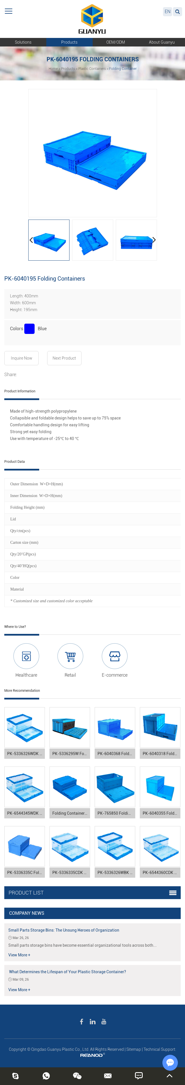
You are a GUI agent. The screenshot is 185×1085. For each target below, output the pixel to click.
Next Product (64, 358)
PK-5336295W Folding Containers (71, 753)
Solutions (23, 42)
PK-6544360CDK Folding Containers (161, 872)
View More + (19, 955)
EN (167, 11)
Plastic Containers (92, 69)
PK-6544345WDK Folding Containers (26, 813)
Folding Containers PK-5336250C (71, 813)
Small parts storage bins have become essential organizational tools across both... (82, 945)
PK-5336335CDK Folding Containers (71, 872)
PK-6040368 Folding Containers (116, 753)
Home (53, 69)
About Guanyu (162, 42)
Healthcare (26, 675)
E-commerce (115, 675)
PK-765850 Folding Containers (116, 813)
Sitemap (133, 1049)
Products (69, 42)
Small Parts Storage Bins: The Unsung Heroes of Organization (63, 930)
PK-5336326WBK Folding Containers (116, 872)
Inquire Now (21, 358)
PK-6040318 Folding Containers (161, 753)
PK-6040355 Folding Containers (161, 813)
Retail (70, 675)
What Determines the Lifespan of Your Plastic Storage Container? (67, 972)
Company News (26, 913)
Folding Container (123, 69)
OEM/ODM (115, 42)
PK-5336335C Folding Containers (26, 872)
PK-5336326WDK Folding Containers (26, 753)
